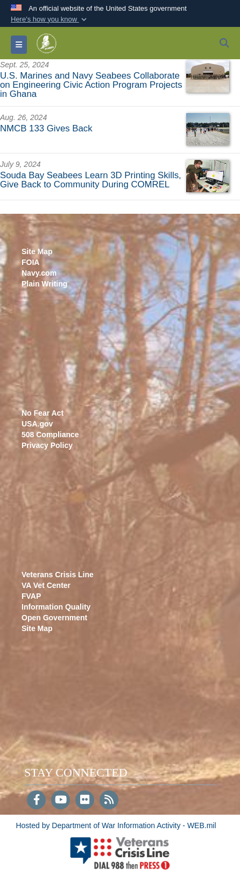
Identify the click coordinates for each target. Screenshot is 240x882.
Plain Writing (44, 283)
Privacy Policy (47, 445)
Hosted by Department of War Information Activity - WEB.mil (116, 825)
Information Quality (56, 607)
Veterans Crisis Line (58, 574)
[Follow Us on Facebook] (36, 800)
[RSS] (109, 800)
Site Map (37, 251)
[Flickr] (84, 800)
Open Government (54, 617)
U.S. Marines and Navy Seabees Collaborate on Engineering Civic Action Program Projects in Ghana (91, 85)
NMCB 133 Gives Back (46, 128)
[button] (50, 19)
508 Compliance (50, 434)
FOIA (30, 262)
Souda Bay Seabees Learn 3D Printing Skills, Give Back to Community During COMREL (90, 180)
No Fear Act (42, 413)
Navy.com (39, 273)
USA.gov (37, 423)
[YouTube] (60, 800)
